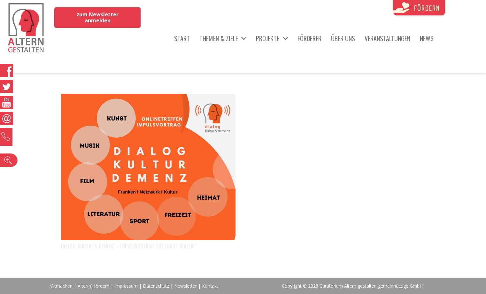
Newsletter (186, 286)
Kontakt (210, 286)
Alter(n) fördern (93, 286)
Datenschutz (156, 286)
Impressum (126, 286)
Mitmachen (61, 286)
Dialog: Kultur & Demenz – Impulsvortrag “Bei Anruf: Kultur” (129, 246)
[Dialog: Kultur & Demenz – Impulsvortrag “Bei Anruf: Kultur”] (148, 98)
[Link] (26, 28)
